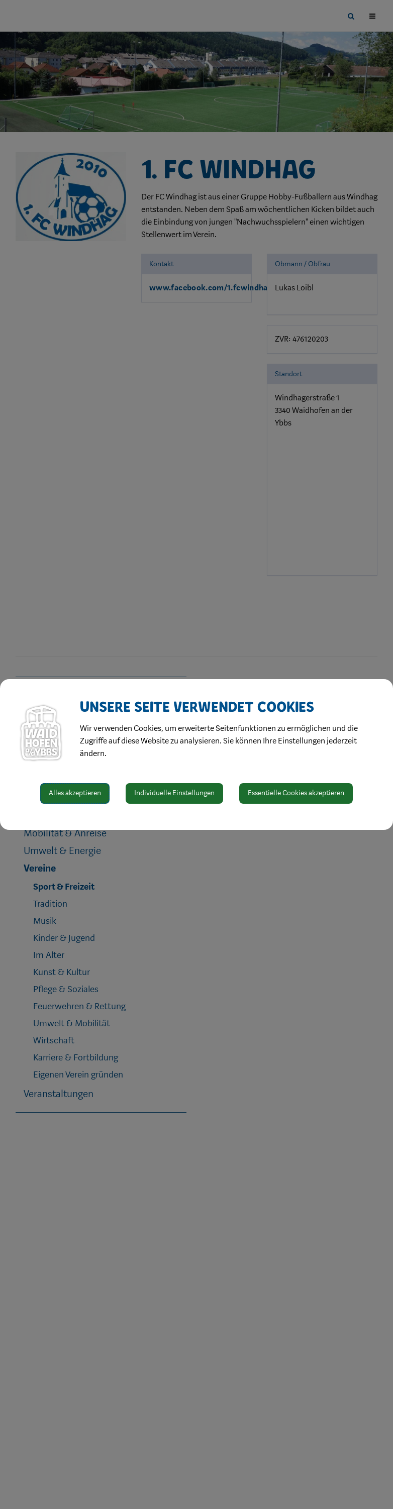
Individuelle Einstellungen (174, 793)
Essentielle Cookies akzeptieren (296, 793)
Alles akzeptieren (75, 793)
